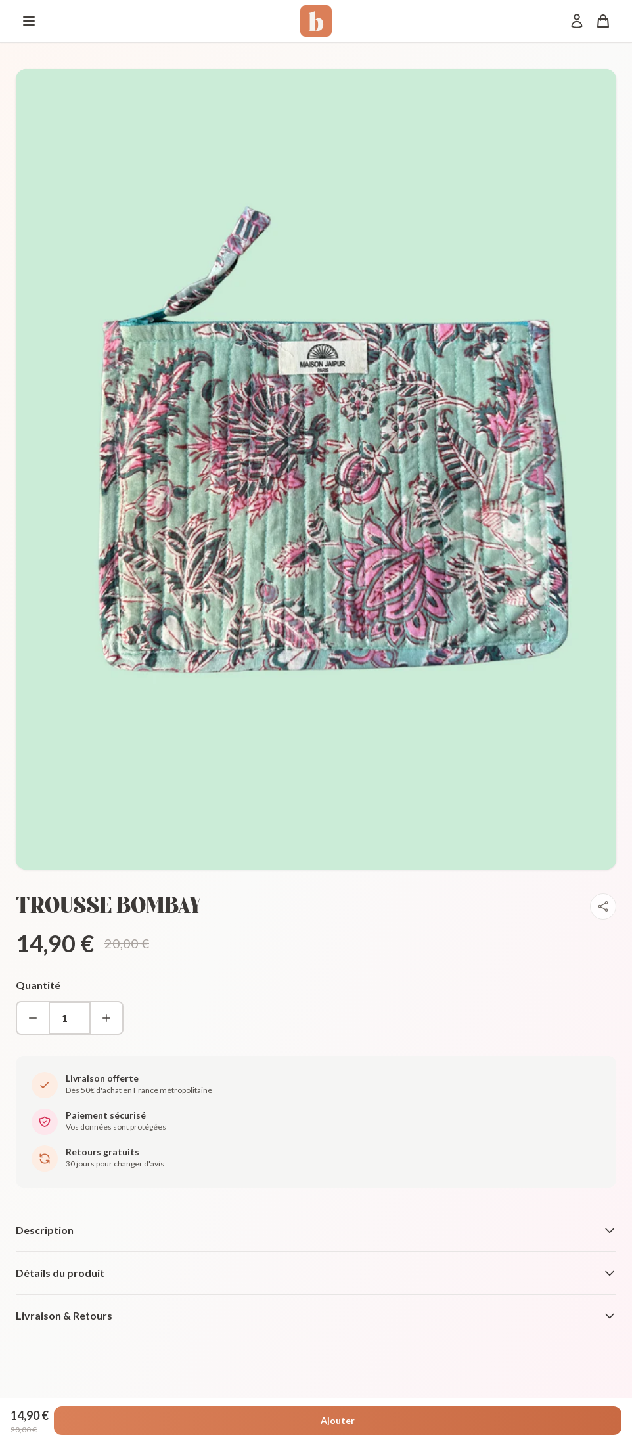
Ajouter (338, 1420)
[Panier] (603, 21)
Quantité (38, 985)
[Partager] (603, 906)
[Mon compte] (577, 21)
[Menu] (29, 21)
